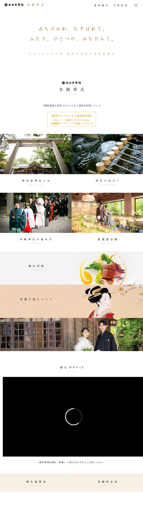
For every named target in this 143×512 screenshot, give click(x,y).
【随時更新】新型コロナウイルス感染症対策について (71, 105)
